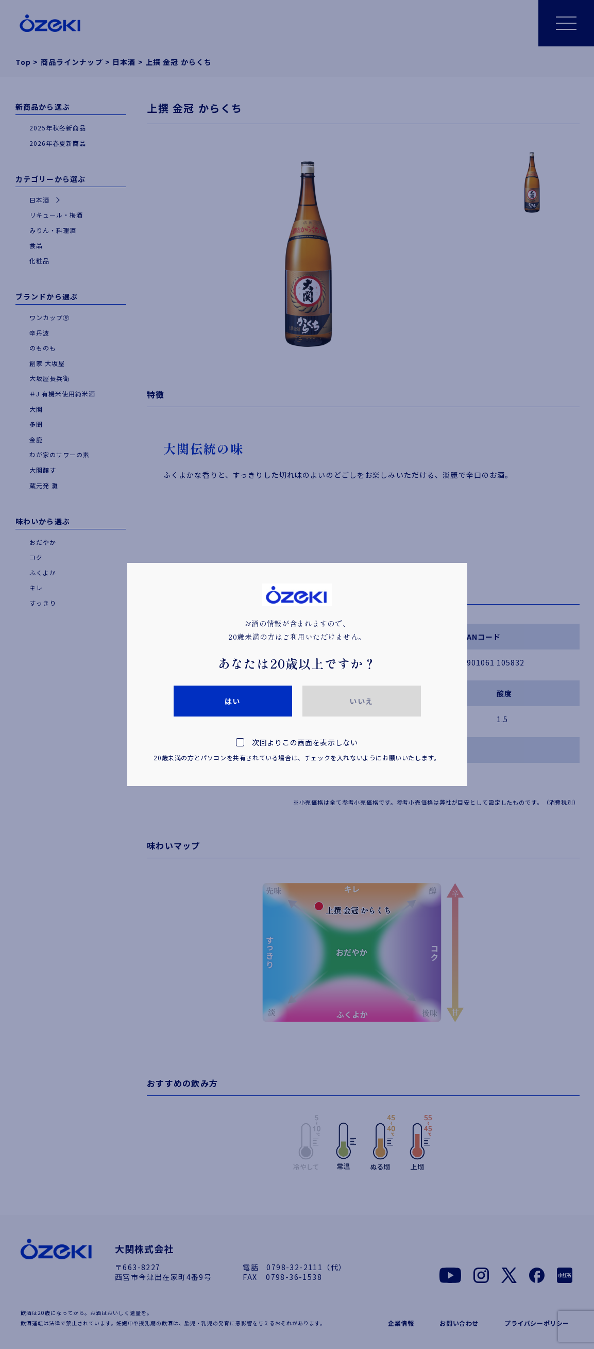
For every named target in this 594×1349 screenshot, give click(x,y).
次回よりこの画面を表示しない (297, 751)
